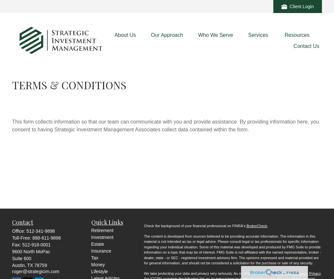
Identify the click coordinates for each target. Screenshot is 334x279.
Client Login (297, 6)
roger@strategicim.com (35, 271)
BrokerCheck (257, 226)
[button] (125, 35)
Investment (102, 237)
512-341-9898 (40, 231)
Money (98, 264)
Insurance (101, 251)
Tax (95, 257)
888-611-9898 (46, 238)
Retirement (102, 230)
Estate (97, 244)
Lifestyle (99, 271)
